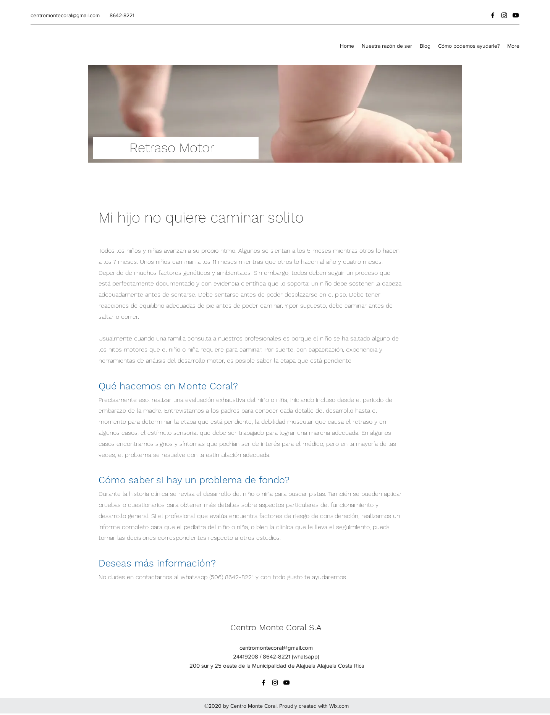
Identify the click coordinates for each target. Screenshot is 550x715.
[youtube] (515, 15)
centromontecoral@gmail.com (65, 15)
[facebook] (493, 15)
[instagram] (504, 15)
